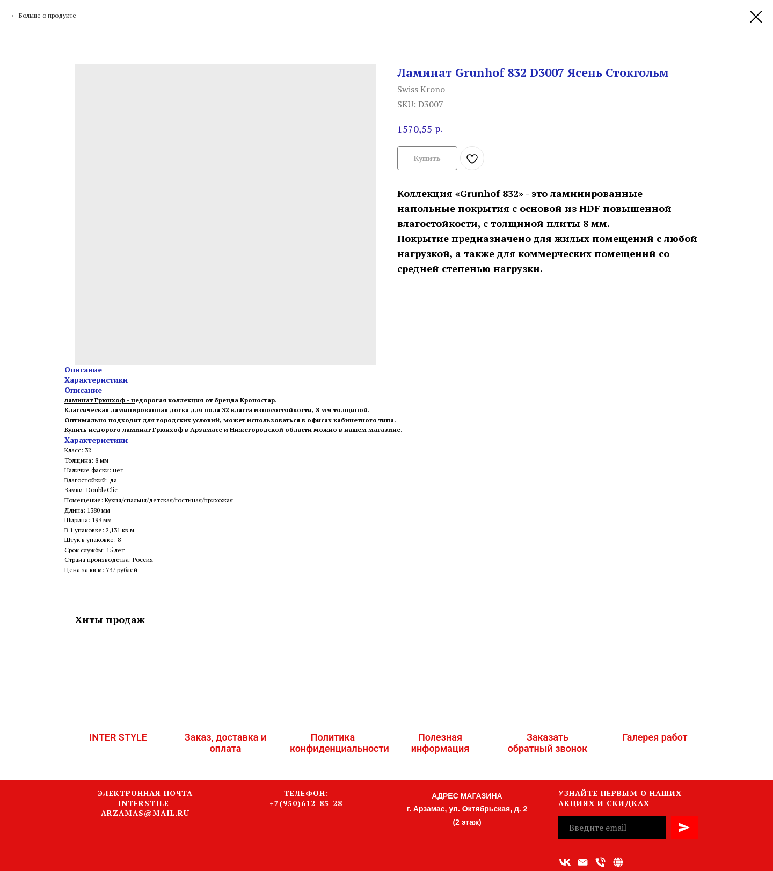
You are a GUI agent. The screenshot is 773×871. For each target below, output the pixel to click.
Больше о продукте (47, 15)
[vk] (565, 862)
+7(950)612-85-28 (305, 803)
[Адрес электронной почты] (582, 862)
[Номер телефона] (600, 862)
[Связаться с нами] (618, 862)
